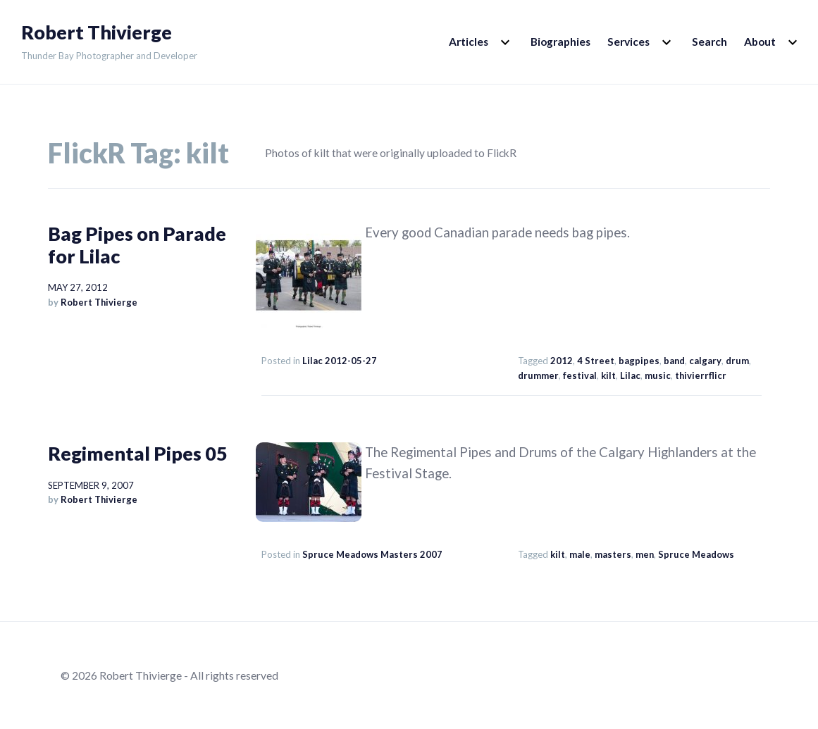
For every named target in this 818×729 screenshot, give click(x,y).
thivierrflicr (700, 375)
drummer (538, 375)
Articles (468, 41)
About (760, 41)
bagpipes (639, 360)
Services (628, 41)
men (645, 554)
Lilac (630, 375)
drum (737, 360)
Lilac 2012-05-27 (339, 360)
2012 (561, 360)
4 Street (595, 360)
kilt (608, 375)
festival (580, 375)
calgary (705, 360)
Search (709, 41)
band (674, 360)
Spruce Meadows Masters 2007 (372, 554)
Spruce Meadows (696, 554)
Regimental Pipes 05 (138, 453)
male (579, 554)
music (658, 375)
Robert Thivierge (96, 32)
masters (613, 554)
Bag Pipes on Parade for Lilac (137, 245)
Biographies (560, 41)
